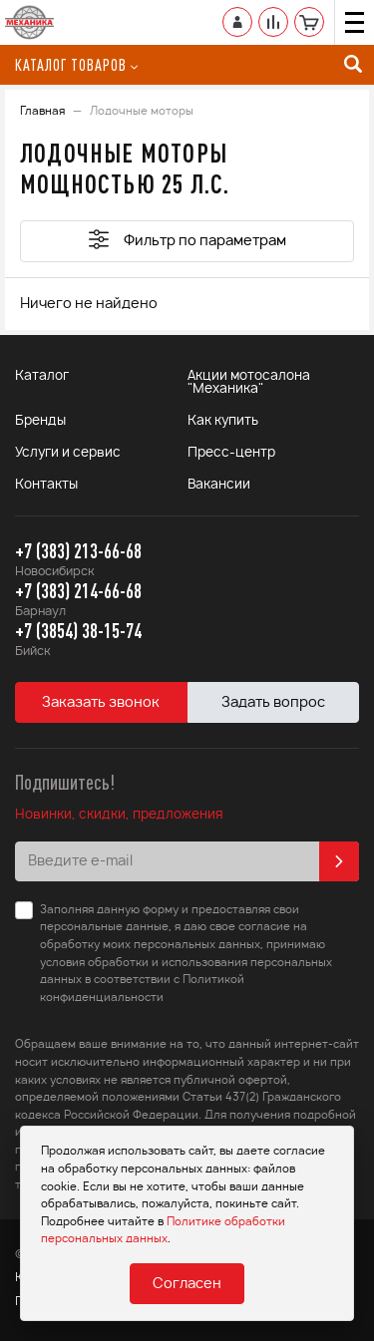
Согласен (187, 1284)
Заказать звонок (101, 703)
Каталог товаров (76, 65)
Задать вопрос (273, 703)
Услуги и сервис (68, 453)
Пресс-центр (231, 453)
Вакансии (218, 485)
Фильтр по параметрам (187, 239)
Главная (42, 111)
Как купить (222, 421)
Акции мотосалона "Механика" (248, 383)
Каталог (42, 376)
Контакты (46, 485)
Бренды (40, 421)
